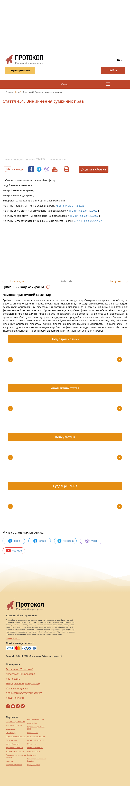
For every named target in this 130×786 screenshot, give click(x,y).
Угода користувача (17, 688)
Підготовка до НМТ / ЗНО (35, 728)
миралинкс (10, 729)
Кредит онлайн (15, 697)
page (14, 540)
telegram (65, 540)
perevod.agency (12, 744)
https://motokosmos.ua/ (16, 736)
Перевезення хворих (36, 736)
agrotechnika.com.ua (14, 748)
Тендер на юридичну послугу (23, 683)
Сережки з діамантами (15, 721)
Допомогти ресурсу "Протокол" (24, 693)
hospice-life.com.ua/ (35, 740)
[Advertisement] (66, 25)
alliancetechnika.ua (14, 725)
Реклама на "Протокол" (19, 669)
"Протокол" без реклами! (20, 674)
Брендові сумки (33, 765)
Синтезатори (11, 740)
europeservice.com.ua (15, 751)
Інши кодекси (57, 159)
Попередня (16, 281)
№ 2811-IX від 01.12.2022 (70, 205)
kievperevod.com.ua (14, 765)
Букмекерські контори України (36, 760)
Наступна (115, 281)
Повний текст (13, 638)
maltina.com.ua (33, 751)
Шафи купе (31, 755)
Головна (10, 92)
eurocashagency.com (35, 719)
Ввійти (113, 70)
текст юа (9, 761)
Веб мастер (10, 733)
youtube (14, 550)
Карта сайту (13, 678)
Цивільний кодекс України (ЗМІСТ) (24, 159)
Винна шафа (32, 733)
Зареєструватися (20, 70)
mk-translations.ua (35, 748)
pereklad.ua (32, 723)
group (39, 540)
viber (91, 540)
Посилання (31, 744)
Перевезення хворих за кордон (16, 756)
